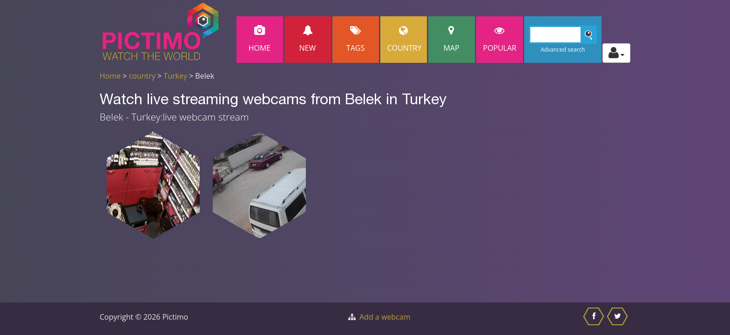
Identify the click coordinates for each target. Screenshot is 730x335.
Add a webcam (384, 317)
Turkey (175, 76)
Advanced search (563, 50)
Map (451, 39)
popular (500, 39)
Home (259, 39)
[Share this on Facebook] (595, 319)
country (142, 76)
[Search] (563, 35)
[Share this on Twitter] (618, 319)
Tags (355, 39)
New (307, 39)
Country (404, 39)
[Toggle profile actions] (616, 53)
